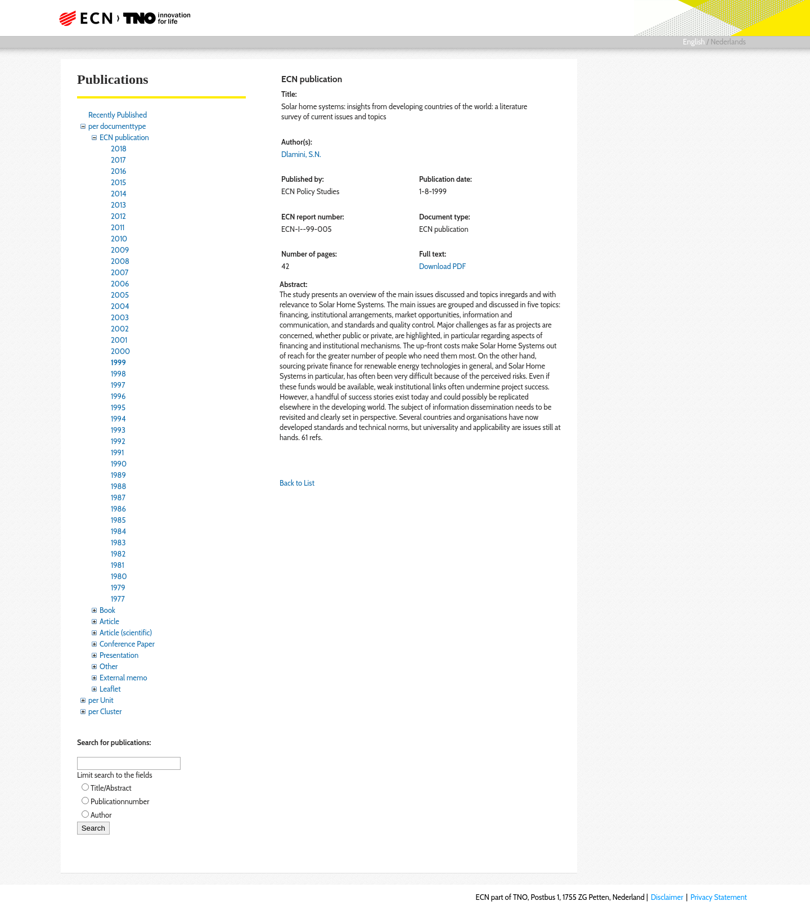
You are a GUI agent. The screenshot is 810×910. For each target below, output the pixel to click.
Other (109, 666)
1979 (118, 587)
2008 (120, 261)
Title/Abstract (111, 787)
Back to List (297, 482)
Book (107, 610)
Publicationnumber (120, 801)
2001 (119, 339)
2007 (119, 272)
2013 (118, 204)
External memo (123, 677)
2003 (120, 317)
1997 (118, 384)
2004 (120, 306)
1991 (117, 452)
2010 (119, 238)
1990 (119, 463)
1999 (118, 362)
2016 (119, 171)
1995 (118, 407)
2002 (120, 328)
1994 (118, 418)
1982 (118, 553)
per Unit (101, 700)
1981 (117, 565)
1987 (118, 497)
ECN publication (124, 137)
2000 (120, 351)
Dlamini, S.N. (301, 154)
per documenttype (117, 126)
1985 (118, 520)
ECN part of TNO (121, 18)
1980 (119, 576)
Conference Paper (127, 643)
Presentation (119, 655)
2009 (120, 249)
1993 (118, 429)
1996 (118, 396)
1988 (118, 486)
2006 (120, 283)
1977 (118, 598)
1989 (118, 474)
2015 (118, 182)
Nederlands (728, 41)
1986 (118, 508)
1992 (118, 441)
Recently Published (117, 114)
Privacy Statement (718, 897)
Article (109, 621)
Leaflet (110, 688)
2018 (119, 148)
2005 (120, 294)
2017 (118, 159)
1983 (118, 542)
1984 (118, 531)
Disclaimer (667, 897)
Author (101, 814)
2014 (119, 193)
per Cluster (105, 711)
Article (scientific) (126, 632)
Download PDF (442, 266)
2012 (118, 216)
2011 (117, 227)
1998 (118, 373)
